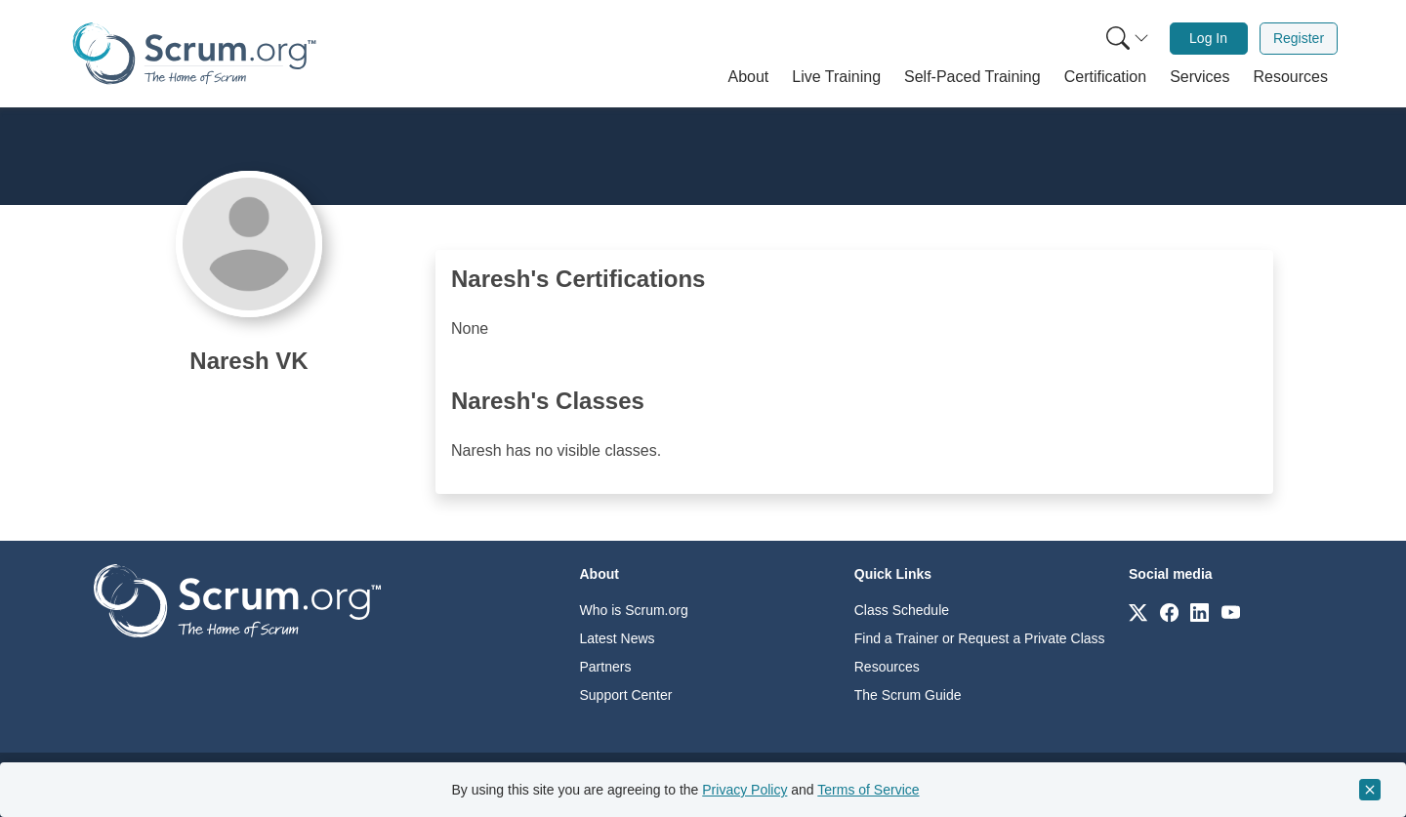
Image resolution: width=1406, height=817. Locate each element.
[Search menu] (1127, 38)
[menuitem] (1125, 38)
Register (1298, 38)
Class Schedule (901, 610)
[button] (749, 77)
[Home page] (194, 53)
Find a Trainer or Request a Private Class (979, 638)
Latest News (617, 638)
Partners (606, 666)
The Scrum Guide (908, 695)
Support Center (626, 695)
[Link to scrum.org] (1138, 611)
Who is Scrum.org (634, 610)
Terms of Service (868, 789)
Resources (887, 666)
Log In (1208, 38)
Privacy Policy (744, 789)
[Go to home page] (237, 600)
